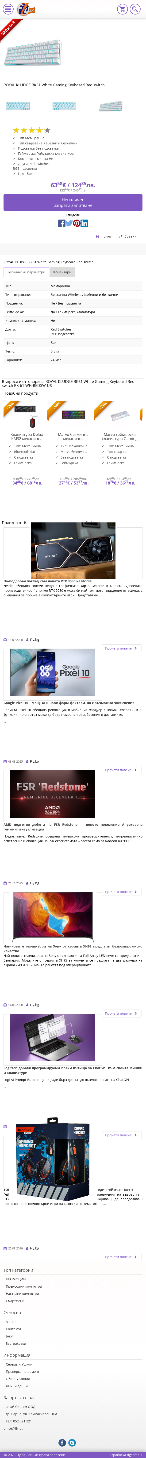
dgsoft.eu (134, 1455)
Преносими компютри (24, 1286)
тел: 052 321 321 (19, 1421)
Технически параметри (26, 272)
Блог (9, 1336)
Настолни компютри (22, 1293)
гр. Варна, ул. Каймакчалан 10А (31, 1414)
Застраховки (16, 1343)
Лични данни (17, 1386)
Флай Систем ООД (20, 1406)
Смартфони (15, 1301)
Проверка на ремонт (22, 1371)
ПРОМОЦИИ (16, 1279)
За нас (11, 1321)
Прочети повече (121, 648)
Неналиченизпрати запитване (73, 202)
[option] (27, 106)
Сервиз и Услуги (19, 1364)
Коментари (62, 272)
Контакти (13, 1329)
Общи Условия (18, 1379)
